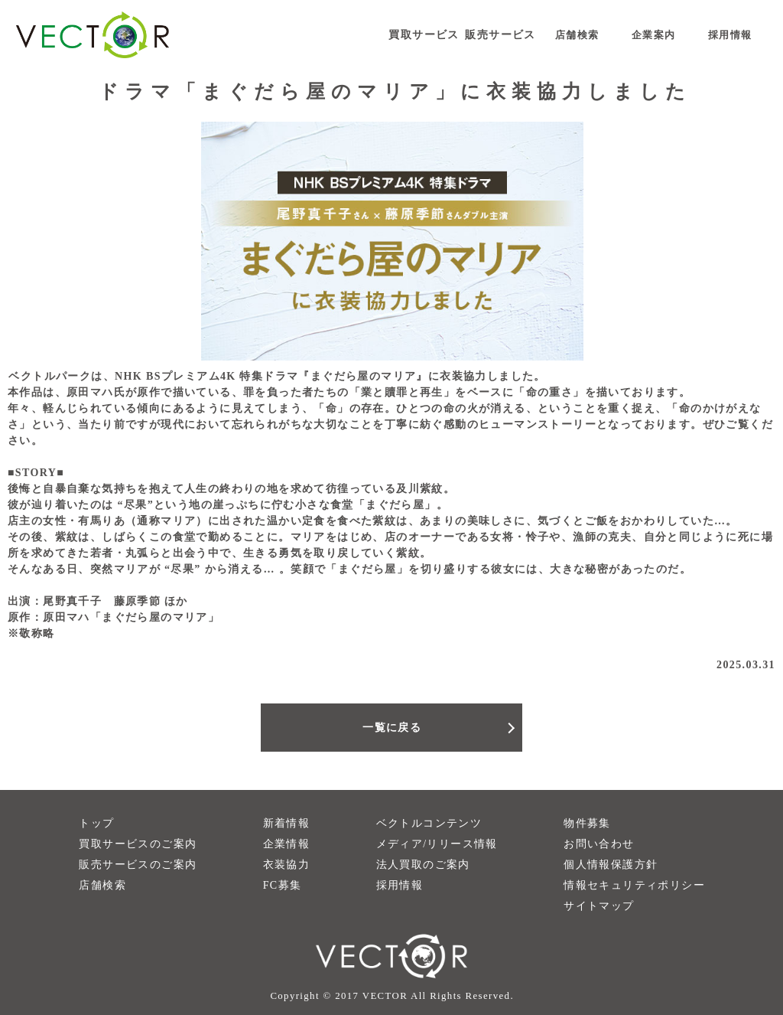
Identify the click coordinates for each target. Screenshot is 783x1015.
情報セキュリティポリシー (634, 885)
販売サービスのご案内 (138, 864)
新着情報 (286, 823)
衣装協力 (286, 864)
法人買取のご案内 (423, 864)
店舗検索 (102, 885)
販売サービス (500, 35)
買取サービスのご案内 (138, 844)
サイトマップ (599, 906)
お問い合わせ (599, 844)
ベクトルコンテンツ (429, 823)
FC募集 (282, 885)
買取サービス (423, 35)
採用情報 (400, 885)
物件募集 (587, 823)
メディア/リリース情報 (437, 844)
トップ (96, 823)
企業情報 (286, 844)
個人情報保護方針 (611, 864)
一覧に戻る (391, 727)
